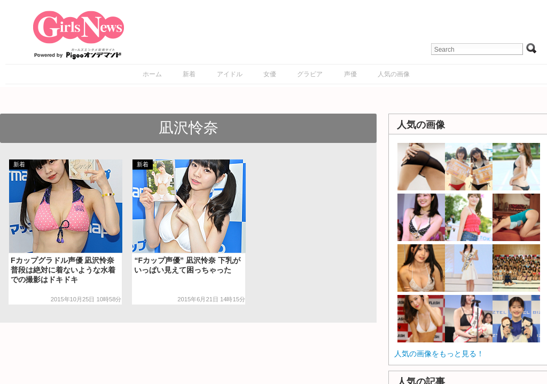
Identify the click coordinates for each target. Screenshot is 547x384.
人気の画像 (394, 74)
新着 (189, 74)
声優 (350, 74)
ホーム (152, 74)
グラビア (310, 74)
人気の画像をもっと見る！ (439, 353)
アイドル (230, 74)
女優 (269, 74)
